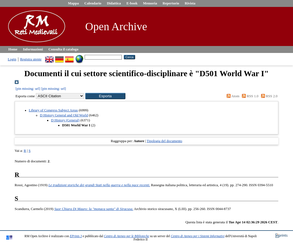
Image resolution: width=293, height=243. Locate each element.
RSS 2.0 (268, 96)
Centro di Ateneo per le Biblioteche (126, 236)
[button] (105, 96)
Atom (232, 96)
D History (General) (65, 120)
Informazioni (33, 49)
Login (12, 59)
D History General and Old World (64, 115)
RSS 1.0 (249, 96)
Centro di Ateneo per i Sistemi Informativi (197, 236)
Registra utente (31, 59)
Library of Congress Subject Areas (53, 110)
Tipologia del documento (164, 141)
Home (12, 49)
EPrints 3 (76, 236)
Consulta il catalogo (64, 49)
